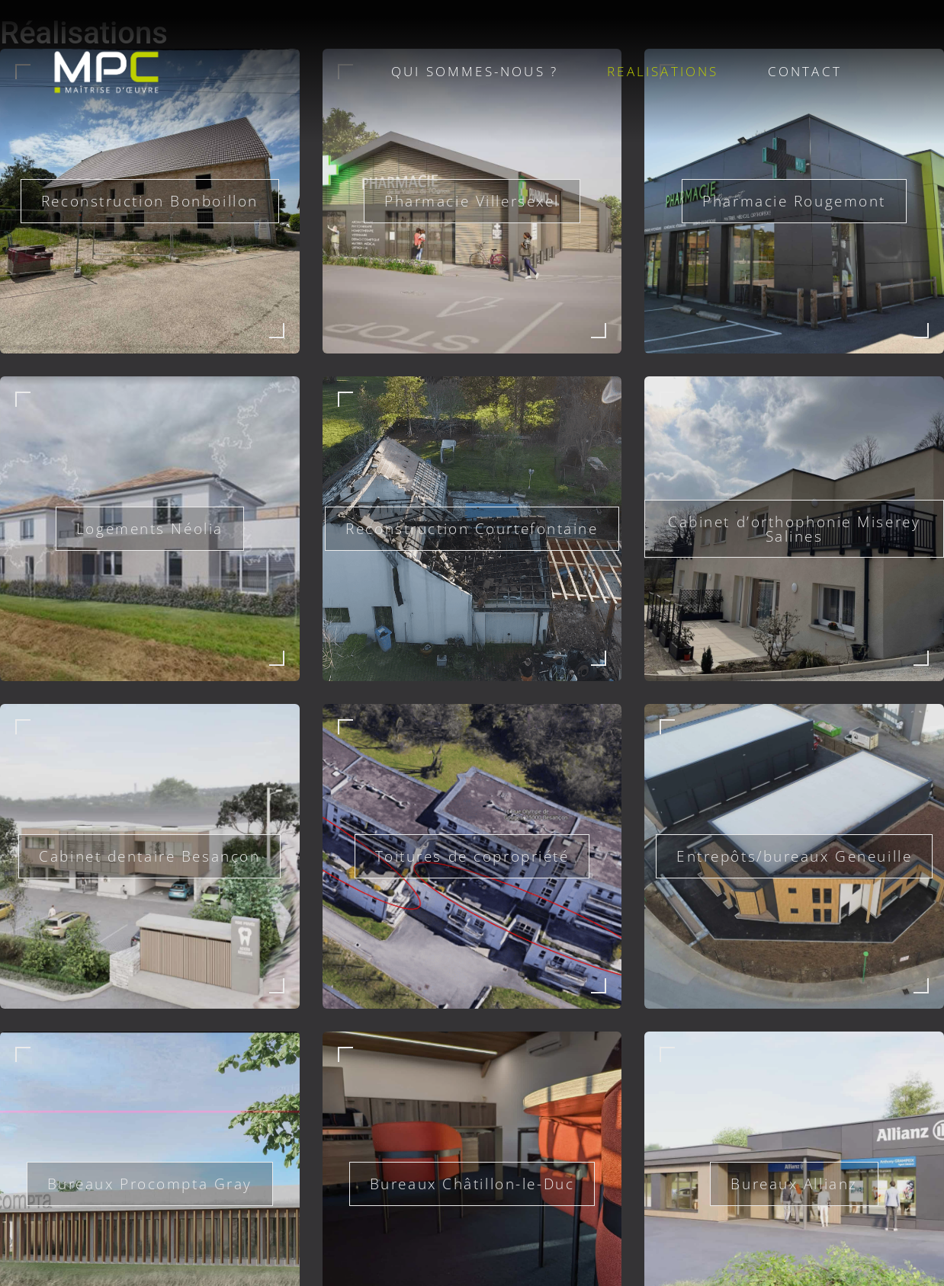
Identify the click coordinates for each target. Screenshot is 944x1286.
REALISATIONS (662, 71)
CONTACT (805, 71)
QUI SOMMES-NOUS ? (474, 71)
